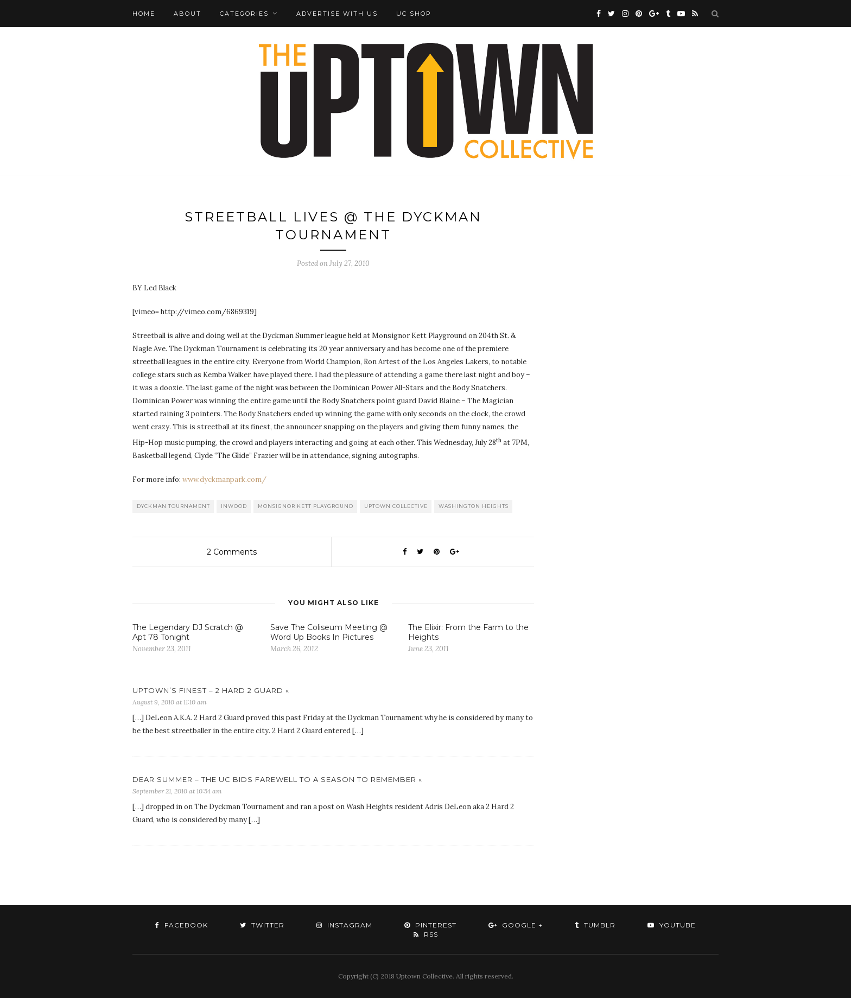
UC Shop (413, 13)
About (187, 13)
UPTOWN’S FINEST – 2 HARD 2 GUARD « (210, 690)
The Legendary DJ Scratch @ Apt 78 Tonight (187, 632)
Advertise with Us (337, 13)
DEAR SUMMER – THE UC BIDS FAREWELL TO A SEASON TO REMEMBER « (277, 779)
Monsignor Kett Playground (305, 506)
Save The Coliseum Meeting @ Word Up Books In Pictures (329, 632)
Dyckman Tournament (173, 506)
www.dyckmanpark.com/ (224, 479)
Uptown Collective (396, 506)
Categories (244, 13)
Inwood (234, 506)
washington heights (474, 506)
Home (143, 13)
